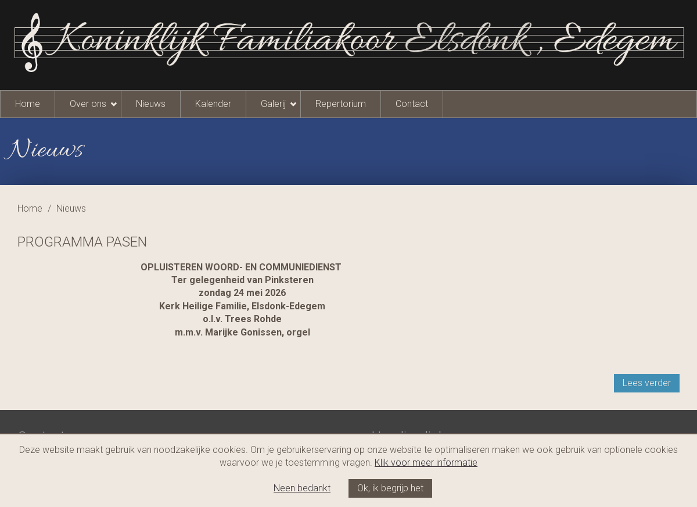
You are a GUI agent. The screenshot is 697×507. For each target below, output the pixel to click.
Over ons (88, 103)
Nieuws (151, 103)
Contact (412, 103)
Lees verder (647, 382)
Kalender (213, 103)
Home (27, 103)
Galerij (273, 103)
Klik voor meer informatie (426, 462)
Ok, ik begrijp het (390, 488)
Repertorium (340, 103)
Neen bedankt (302, 488)
